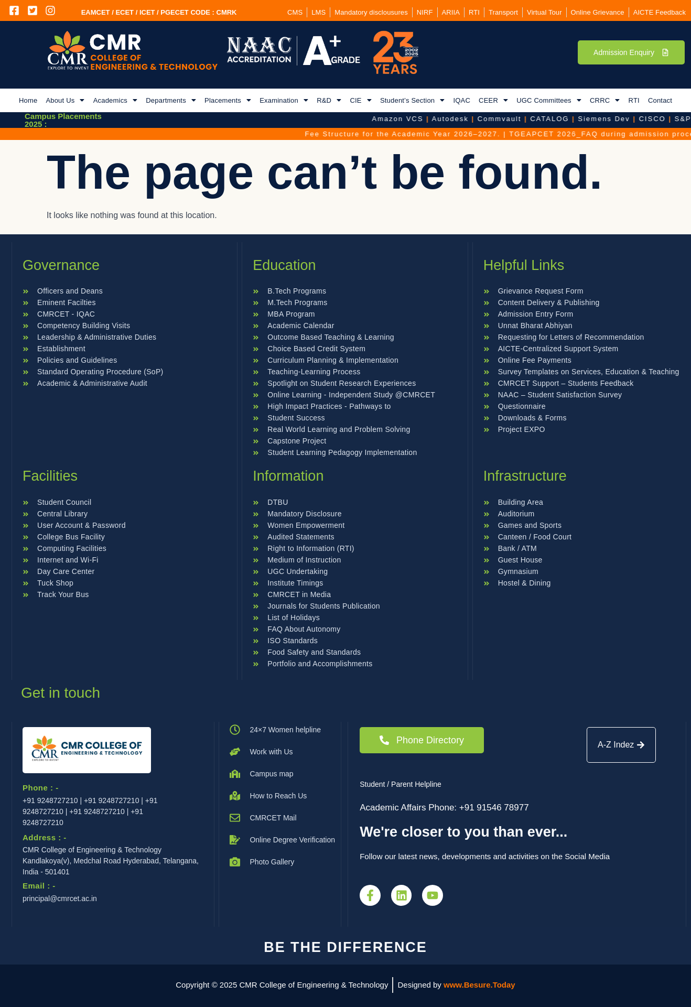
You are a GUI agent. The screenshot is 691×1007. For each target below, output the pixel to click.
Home (28, 100)
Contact (660, 100)
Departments (171, 100)
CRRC (605, 100)
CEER (493, 100)
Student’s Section (412, 100)
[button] (65, 100)
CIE (360, 100)
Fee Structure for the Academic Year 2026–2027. (497, 134)
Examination (284, 100)
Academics (115, 100)
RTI (634, 100)
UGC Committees (548, 100)
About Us (65, 100)
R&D (329, 100)
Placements (227, 100)
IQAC (461, 100)
